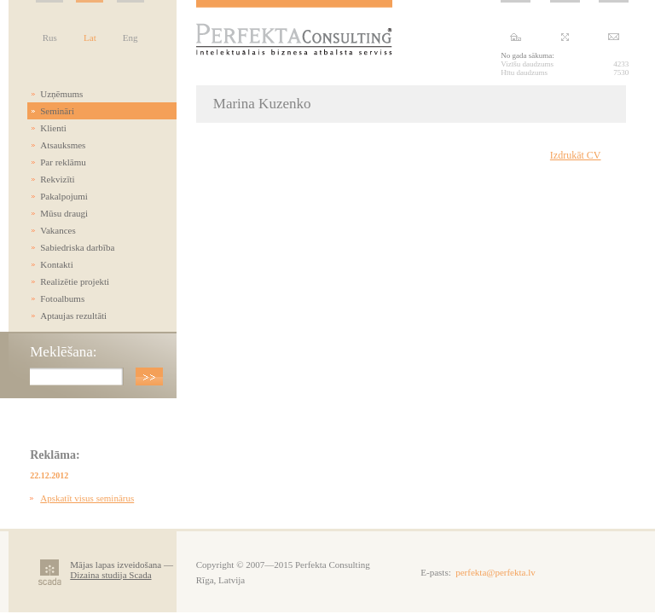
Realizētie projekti (74, 281)
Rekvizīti (57, 179)
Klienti (53, 128)
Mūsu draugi (64, 213)
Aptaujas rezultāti (73, 315)
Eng (130, 37)
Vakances (58, 230)
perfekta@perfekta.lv (495, 572)
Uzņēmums (61, 94)
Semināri (57, 111)
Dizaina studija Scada (110, 575)
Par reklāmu (62, 162)
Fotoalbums (62, 298)
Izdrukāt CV (575, 155)
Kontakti (56, 264)
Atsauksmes (62, 145)
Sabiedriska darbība (77, 247)
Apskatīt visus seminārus (87, 498)
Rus (50, 37)
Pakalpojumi (64, 196)
